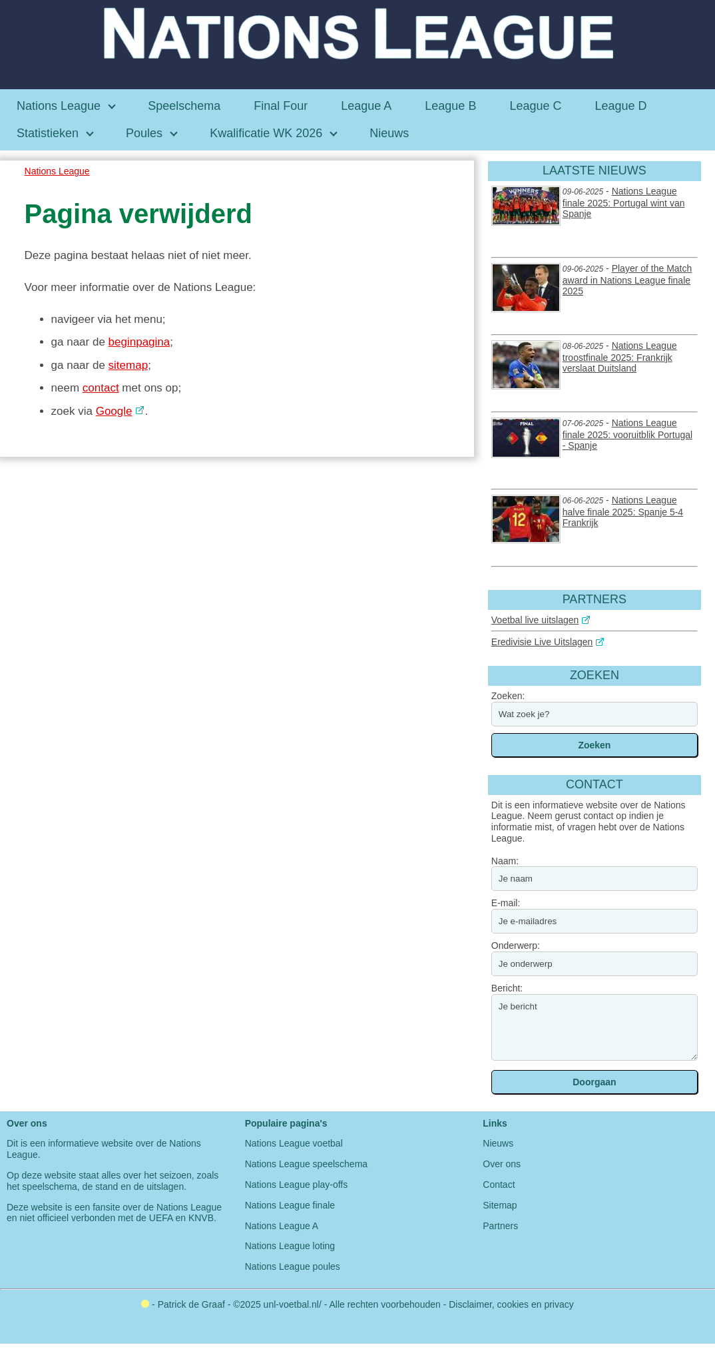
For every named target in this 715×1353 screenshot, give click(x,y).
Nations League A (282, 1225)
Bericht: (507, 988)
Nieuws (498, 1143)
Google (114, 411)
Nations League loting (290, 1245)
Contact (499, 1184)
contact (101, 388)
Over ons (502, 1164)
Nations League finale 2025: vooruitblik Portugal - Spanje (627, 434)
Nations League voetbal (294, 1143)
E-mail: (506, 903)
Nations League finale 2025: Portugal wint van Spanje (624, 203)
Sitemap (500, 1205)
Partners (500, 1225)
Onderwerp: (515, 945)
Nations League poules (292, 1266)
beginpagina (139, 342)
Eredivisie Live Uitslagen (542, 642)
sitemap (128, 365)
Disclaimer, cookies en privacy (511, 1304)
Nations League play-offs (296, 1184)
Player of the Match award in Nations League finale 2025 (627, 280)
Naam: (505, 861)
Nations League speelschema (306, 1164)
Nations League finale (290, 1205)
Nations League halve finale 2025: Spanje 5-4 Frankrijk (623, 512)
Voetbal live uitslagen (535, 620)
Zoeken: (508, 695)
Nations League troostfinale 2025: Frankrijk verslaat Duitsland (620, 357)
